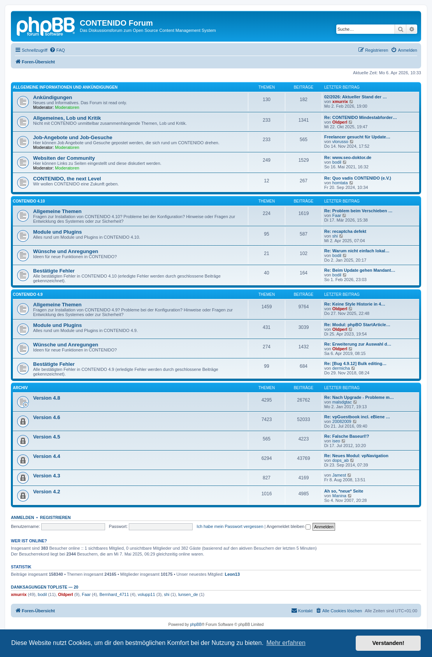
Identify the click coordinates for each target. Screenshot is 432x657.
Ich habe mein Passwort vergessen (230, 526)
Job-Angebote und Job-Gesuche (72, 137)
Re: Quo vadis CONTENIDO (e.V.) (357, 178)
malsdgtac (342, 402)
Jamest (339, 475)
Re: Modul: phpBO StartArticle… (357, 324)
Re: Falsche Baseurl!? (346, 436)
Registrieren (55, 517)
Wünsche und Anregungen (65, 251)
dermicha (341, 368)
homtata (340, 182)
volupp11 (146, 594)
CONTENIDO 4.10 (29, 201)
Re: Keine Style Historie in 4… (354, 304)
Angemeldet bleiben (289, 526)
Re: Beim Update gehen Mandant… (359, 270)
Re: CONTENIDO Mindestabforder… (360, 117)
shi (335, 236)
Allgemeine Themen (57, 211)
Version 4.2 (46, 491)
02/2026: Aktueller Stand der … (355, 96)
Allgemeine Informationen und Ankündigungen (65, 87)
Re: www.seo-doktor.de (347, 157)
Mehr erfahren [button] (286, 643)
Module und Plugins (57, 232)
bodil (336, 162)
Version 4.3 (46, 476)
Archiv (20, 388)
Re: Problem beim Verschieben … (358, 210)
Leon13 (232, 574)
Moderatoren (67, 107)
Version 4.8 (46, 398)
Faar (336, 215)
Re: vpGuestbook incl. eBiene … (357, 416)
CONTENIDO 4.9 (28, 294)
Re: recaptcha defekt (345, 231)
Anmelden (22, 517)
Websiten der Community (64, 158)
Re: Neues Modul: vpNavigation (356, 455)
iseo (336, 441)
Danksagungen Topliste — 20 (44, 587)
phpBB (196, 624)
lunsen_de (188, 594)
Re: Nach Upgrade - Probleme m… (359, 397)
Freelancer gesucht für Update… (357, 137)
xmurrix (340, 101)
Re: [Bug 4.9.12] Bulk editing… (355, 363)
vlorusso (340, 141)
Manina (339, 495)
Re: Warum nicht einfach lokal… (357, 250)
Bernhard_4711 (114, 594)
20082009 (341, 421)
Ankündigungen (52, 97)
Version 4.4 (46, 456)
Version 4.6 (46, 417)
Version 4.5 (46, 437)
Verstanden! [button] (388, 643)
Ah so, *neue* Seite (343, 491)
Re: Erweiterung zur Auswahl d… (358, 344)
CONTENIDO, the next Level (67, 179)
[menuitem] (57, 50)
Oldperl (340, 122)
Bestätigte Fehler (54, 271)
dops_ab (340, 460)
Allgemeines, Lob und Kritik (67, 118)
